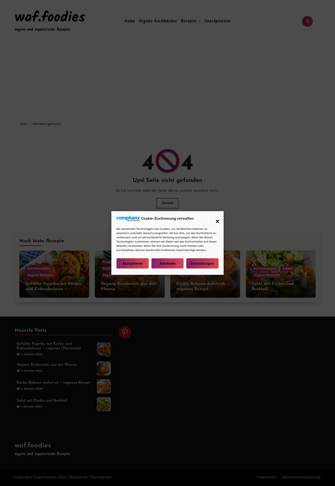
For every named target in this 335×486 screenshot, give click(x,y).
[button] (215, 218)
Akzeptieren (132, 263)
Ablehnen (167, 263)
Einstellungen (202, 263)
